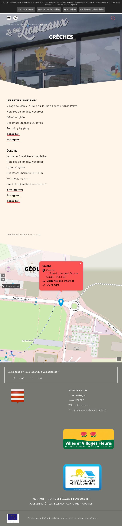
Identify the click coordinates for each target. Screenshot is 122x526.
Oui (40, 378)
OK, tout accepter (26, 9)
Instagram (13, 139)
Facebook (13, 134)
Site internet (15, 189)
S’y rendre (53, 285)
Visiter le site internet (61, 280)
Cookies (87, 504)
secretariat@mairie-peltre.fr (92, 410)
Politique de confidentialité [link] (91, 9)
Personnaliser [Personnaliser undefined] (70, 9)
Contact (38, 499)
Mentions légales (59, 499)
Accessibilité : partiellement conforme (54, 504)
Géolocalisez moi (12, 286)
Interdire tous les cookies (49, 9)
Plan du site (80, 499)
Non (22, 378)
